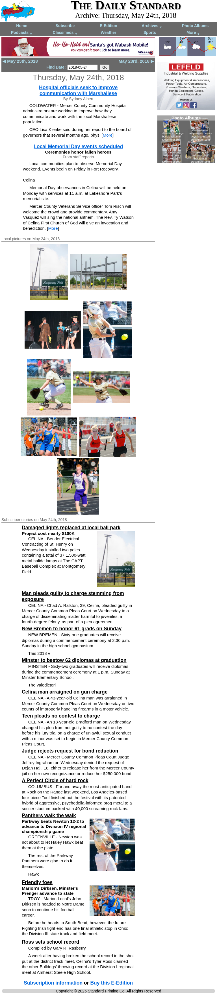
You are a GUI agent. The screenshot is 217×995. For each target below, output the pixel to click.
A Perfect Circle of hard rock (55, 780)
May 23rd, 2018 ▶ (136, 61)
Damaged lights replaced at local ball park (71, 527)
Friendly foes (37, 882)
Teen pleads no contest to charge (61, 716)
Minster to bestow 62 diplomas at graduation (74, 660)
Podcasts (21, 33)
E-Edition (108, 25)
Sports (150, 32)
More (193, 33)
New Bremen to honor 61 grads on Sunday (71, 628)
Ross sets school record (50, 942)
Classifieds (65, 33)
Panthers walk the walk (49, 815)
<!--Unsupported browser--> (186, 139)
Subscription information (53, 983)
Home (21, 25)
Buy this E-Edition (111, 983)
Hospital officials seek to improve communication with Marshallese (78, 90)
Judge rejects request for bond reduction (70, 751)
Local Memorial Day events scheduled (78, 146)
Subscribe (65, 25)
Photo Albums (195, 25)
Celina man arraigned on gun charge (64, 692)
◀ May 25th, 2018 (20, 61)
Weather (108, 32)
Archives (152, 26)
